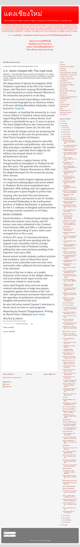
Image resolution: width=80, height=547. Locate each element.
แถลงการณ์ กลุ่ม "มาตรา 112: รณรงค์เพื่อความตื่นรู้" (69, 504)
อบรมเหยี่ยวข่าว (67, 226)
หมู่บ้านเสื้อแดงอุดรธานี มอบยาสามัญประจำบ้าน (70, 323)
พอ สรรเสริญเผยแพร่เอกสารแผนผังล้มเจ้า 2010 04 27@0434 (70, 257)
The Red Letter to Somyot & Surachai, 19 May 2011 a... (70, 492)
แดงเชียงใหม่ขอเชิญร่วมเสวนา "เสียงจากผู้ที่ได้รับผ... (69, 281)
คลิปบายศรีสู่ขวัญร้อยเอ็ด (69, 486)
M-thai (61, 108)
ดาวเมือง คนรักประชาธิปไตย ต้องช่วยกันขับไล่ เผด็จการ (68, 97)
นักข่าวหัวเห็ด (63, 93)
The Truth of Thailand (68, 305)
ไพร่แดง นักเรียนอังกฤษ (68, 303)
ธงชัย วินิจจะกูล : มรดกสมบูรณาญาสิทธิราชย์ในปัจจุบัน (69, 416)
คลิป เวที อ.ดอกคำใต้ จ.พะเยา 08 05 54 (68, 320)
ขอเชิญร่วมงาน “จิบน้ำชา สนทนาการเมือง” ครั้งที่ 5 (69, 252)
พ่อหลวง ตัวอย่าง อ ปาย (69, 360)
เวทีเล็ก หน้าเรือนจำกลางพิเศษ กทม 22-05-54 (69, 363)
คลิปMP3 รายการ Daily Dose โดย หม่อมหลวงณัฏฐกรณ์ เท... (68, 299)
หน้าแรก (29, 374)
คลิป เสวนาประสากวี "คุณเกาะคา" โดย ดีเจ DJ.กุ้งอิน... (69, 456)
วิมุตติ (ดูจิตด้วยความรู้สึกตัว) (67, 85)
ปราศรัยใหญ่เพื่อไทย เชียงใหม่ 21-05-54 (68, 350)
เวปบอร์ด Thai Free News (66, 76)
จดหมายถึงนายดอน (68, 431)
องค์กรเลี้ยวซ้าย (64, 80)
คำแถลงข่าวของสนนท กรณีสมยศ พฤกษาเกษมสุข (70, 465)
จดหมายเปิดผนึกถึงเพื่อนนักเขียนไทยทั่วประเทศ (69, 271)
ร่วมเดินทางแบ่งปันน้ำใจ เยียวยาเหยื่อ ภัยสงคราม (69, 223)
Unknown (7, 384)
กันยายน (65, 129)
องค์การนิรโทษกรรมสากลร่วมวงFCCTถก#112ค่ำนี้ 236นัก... (69, 276)
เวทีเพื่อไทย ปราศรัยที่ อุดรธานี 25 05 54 (68, 285)
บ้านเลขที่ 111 (63, 87)
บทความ (7, 532)
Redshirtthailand (64, 106)
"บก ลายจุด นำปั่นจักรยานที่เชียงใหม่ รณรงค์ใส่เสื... (69, 381)
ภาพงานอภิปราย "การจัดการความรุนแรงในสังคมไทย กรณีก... (70, 309)
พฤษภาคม (65, 138)
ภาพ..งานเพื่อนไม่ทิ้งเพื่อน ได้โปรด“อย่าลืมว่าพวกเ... (70, 146)
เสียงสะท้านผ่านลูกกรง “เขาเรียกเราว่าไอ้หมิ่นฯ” (69, 412)
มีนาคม (65, 517)
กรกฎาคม (65, 134)
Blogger (48, 540)
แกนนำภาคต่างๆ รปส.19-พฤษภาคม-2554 (69, 370)
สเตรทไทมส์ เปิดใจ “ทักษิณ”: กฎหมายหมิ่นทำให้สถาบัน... (70, 172)
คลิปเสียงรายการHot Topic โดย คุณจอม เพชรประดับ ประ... (70, 294)
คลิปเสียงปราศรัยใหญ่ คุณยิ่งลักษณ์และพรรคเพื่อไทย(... (70, 191)
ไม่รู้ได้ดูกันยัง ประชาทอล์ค (69, 221)
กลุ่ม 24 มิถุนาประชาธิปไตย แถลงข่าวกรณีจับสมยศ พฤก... (69, 461)
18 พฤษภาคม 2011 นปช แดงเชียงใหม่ (69, 377)
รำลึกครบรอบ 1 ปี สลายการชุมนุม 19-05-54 (69, 374)
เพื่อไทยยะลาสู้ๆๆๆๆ (67, 213)
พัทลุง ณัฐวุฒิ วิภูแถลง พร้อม (70, 480)
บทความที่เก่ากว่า (50, 374)
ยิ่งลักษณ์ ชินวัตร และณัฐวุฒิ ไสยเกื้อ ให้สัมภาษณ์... (70, 404)
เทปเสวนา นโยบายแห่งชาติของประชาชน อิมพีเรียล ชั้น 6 (70, 237)
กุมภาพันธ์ (65, 520)
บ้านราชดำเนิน (63, 89)
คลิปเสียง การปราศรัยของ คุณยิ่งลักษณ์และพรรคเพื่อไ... (70, 328)
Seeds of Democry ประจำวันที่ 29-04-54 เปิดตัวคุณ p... (70, 500)
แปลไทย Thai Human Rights (67, 66)
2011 (63, 125)
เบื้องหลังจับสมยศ (67, 468)
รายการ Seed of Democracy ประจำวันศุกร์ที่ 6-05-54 (70, 428)
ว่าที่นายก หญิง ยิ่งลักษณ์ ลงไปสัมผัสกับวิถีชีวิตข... (70, 245)
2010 (63, 525)
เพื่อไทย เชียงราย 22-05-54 (69, 331)
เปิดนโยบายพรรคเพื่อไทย (69, 409)
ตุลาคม (65, 127)
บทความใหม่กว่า (8, 374)
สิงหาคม (65, 132)
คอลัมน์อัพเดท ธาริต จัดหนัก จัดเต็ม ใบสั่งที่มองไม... (70, 150)
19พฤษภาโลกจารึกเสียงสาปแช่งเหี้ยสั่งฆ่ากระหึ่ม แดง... (70, 390)
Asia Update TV (64, 114)
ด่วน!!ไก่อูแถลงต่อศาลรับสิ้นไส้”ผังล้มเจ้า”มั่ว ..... (69, 261)
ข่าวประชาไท (63, 100)
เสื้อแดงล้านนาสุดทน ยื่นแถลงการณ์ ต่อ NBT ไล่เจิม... (69, 142)
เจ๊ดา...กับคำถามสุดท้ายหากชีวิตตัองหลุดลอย (70, 452)
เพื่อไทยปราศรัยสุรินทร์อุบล (69, 422)
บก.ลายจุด (65, 397)
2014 (63, 121)
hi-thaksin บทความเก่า (65, 110)
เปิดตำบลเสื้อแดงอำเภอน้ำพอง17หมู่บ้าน (69, 353)
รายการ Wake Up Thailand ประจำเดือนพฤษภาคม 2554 (69, 289)
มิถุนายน (65, 136)
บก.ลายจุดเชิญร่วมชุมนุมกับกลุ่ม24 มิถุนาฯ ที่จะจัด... (70, 424)
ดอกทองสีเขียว (66, 445)
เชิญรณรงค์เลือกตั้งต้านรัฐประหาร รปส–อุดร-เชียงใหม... (70, 442)
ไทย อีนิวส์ (62, 64)
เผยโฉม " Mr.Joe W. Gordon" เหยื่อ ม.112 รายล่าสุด (69, 159)
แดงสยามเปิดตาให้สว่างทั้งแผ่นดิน (68, 72)
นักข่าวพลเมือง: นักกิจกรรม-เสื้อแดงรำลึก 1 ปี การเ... (69, 313)
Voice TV (62, 102)
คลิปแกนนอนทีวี (67, 419)
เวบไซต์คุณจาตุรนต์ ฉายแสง (67, 78)
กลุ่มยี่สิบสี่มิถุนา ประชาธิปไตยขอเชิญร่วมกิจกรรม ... (69, 187)
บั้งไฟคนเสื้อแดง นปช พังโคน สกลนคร (68, 163)
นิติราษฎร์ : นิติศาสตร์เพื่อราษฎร (68, 90)
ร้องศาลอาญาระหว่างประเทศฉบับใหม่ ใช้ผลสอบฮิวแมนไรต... (69, 177)
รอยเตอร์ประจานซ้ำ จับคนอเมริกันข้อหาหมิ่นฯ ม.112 (70, 198)
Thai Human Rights (65, 104)
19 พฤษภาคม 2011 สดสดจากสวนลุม (69, 366)
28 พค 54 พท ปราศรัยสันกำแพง (68, 195)
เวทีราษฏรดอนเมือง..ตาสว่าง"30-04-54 (69, 512)
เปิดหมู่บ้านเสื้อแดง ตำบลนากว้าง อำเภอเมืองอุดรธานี (69, 385)
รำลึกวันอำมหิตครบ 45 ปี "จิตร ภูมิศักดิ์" (69, 434)
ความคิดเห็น (8, 535)
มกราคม (65, 522)
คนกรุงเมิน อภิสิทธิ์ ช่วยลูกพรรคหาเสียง (69, 211)
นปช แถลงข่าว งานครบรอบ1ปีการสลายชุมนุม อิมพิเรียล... (69, 472)
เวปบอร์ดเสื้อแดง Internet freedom (68, 74)
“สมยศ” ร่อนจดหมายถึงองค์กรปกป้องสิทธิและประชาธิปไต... (70, 168)
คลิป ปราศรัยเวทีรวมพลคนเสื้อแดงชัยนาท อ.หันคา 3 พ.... (70, 477)
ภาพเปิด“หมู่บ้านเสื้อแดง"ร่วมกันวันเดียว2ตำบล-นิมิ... (68, 217)
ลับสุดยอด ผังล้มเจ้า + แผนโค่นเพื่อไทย (69, 264)
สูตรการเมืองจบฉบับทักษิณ (69, 406)
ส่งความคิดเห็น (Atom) (15, 377)
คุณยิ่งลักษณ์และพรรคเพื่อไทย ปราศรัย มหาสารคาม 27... (70, 207)
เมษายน (65, 515)
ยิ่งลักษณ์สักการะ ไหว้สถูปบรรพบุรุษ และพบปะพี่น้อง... (69, 182)
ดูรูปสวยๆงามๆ (63, 95)
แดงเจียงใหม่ (63, 70)
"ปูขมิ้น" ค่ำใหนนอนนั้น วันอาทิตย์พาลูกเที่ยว (69, 202)
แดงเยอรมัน (63, 68)
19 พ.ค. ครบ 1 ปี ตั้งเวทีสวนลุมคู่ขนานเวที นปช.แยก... (70, 437)
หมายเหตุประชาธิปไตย (65, 82)
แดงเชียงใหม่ (23, 13)
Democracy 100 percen (66, 112)
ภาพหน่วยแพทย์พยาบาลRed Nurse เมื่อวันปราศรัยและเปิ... (70, 154)
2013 (63, 123)
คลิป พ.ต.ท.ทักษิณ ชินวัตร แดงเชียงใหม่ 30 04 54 (69, 496)
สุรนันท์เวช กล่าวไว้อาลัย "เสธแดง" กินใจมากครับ (69, 357)
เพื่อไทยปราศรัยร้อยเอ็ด (68, 488)
